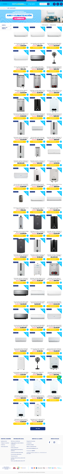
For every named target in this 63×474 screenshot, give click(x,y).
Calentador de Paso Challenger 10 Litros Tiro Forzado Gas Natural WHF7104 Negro (37, 114)
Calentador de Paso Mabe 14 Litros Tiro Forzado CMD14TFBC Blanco (37, 279)
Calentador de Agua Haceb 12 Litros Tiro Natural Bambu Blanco (54, 396)
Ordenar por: (45, 25)
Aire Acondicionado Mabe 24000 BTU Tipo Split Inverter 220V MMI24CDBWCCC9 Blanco (37, 302)
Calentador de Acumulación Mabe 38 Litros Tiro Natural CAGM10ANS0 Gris (20, 232)
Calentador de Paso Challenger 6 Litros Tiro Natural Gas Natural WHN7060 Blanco (21, 279)
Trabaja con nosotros (5, 442)
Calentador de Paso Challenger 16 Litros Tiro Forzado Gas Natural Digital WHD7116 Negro (20, 255)
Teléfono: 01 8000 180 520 (31, 446)
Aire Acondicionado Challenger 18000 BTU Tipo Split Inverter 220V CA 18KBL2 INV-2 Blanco (21, 349)
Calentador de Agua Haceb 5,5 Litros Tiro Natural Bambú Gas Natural (54, 373)
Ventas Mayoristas (4, 446)
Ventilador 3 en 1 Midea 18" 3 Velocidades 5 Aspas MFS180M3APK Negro (37, 373)
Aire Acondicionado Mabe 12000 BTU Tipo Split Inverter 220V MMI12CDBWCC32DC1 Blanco (54, 44)
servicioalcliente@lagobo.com (32, 448)
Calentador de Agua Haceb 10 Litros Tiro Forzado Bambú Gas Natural (37, 396)
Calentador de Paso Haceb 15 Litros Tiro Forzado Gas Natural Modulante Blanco (37, 185)
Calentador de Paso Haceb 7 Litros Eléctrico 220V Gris (21, 208)
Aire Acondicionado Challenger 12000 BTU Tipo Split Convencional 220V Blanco (54, 161)
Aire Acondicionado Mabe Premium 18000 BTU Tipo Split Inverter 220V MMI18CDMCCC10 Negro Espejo (38, 67)
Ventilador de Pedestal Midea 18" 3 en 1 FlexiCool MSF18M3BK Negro (54, 67)
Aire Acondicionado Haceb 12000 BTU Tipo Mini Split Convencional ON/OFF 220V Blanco (54, 326)
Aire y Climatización (11, 8)
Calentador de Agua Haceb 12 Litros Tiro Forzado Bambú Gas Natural (21, 420)
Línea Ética (13, 445)
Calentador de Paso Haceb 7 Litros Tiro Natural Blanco (54, 185)
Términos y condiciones (15, 441)
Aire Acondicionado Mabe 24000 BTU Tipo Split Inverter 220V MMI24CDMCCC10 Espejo (21, 302)
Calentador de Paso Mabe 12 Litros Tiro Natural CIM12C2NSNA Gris (37, 91)
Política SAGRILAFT (14, 447)
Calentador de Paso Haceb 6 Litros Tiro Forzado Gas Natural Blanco (54, 114)
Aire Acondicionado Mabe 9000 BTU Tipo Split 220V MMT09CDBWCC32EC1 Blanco (38, 44)
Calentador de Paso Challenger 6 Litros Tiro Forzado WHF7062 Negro (54, 255)
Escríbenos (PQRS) (30, 444)
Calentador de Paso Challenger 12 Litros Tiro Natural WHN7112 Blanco (37, 255)
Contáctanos (29, 442)
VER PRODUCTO (19, 47)
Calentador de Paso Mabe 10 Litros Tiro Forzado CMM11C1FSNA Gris (21, 114)
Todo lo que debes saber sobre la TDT (18, 460)
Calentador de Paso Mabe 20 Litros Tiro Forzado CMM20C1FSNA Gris (21, 91)
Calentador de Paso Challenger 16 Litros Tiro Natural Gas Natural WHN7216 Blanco (20, 138)
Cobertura (3, 444)
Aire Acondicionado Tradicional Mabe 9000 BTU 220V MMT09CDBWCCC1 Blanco (37, 208)
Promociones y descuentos (16, 454)
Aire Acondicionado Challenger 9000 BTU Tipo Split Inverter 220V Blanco (37, 138)
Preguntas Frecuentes (31, 441)
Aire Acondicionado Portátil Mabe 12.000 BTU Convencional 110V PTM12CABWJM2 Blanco (20, 373)
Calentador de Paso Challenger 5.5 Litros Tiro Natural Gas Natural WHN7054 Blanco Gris (37, 161)
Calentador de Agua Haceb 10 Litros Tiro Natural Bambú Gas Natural (21, 396)
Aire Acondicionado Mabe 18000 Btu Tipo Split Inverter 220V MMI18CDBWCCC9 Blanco (37, 326)
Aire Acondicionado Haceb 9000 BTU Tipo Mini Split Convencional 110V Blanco (21, 185)
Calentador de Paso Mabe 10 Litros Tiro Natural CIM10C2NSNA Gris (54, 91)
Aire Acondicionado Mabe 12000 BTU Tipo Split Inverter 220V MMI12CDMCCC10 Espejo (21, 326)
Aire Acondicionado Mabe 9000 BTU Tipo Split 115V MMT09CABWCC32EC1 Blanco (21, 67)
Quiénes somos (4, 441)
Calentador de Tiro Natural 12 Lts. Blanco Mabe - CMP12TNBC (37, 420)
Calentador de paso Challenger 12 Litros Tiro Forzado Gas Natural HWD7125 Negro (37, 232)
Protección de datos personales (17, 452)
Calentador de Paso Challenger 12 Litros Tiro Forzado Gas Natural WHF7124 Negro (54, 232)
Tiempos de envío (14, 456)
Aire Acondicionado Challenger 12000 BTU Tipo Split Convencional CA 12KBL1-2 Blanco (37, 349)
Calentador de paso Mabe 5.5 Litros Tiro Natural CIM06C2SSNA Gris (54, 279)
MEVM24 (43, 472)
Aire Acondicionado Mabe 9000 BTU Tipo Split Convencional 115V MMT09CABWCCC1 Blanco (54, 302)
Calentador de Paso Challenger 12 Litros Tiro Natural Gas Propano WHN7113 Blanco (21, 161)
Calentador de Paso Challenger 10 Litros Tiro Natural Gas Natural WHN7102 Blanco (54, 138)
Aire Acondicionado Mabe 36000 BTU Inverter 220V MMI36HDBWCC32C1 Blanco (54, 208)
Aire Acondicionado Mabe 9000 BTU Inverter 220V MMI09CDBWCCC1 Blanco (21, 44)
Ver (28, 48)
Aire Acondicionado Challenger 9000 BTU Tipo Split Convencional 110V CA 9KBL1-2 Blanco (54, 349)
